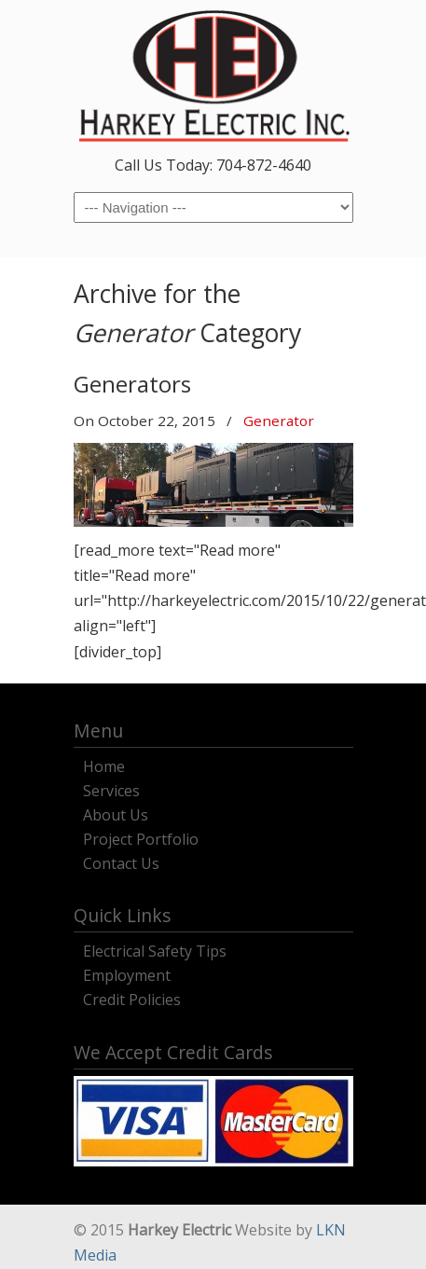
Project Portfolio (141, 837)
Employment (127, 973)
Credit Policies (132, 997)
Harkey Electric (213, 75)
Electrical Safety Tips (155, 949)
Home (104, 764)
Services (111, 788)
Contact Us (121, 861)
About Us (115, 813)
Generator (278, 420)
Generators (132, 383)
